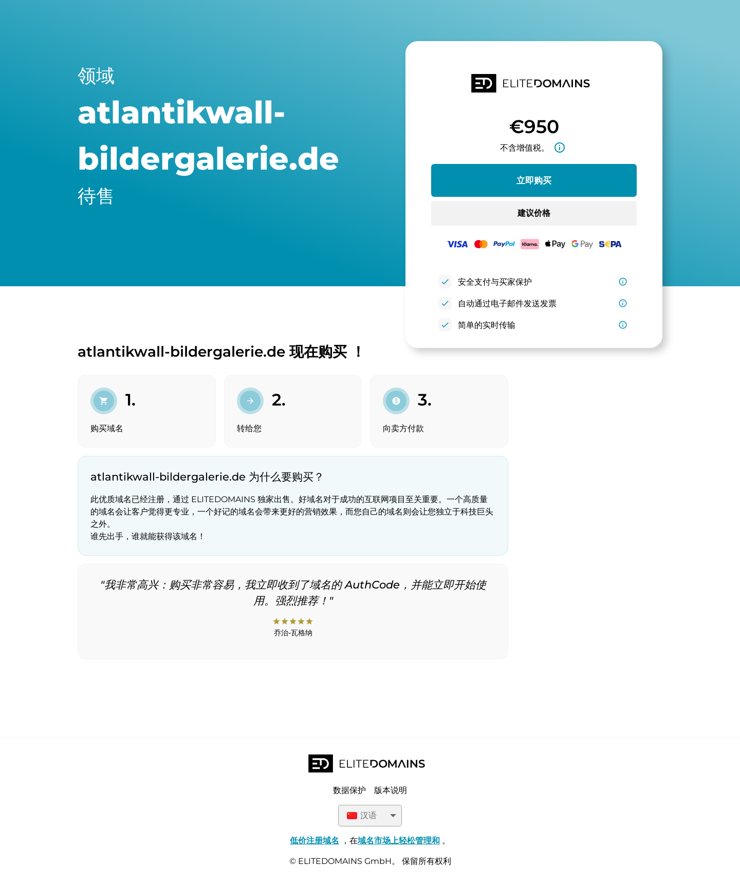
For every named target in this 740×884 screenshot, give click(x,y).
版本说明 (390, 790)
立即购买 (533, 180)
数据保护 (349, 790)
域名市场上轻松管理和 (399, 840)
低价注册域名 (314, 840)
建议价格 (533, 213)
